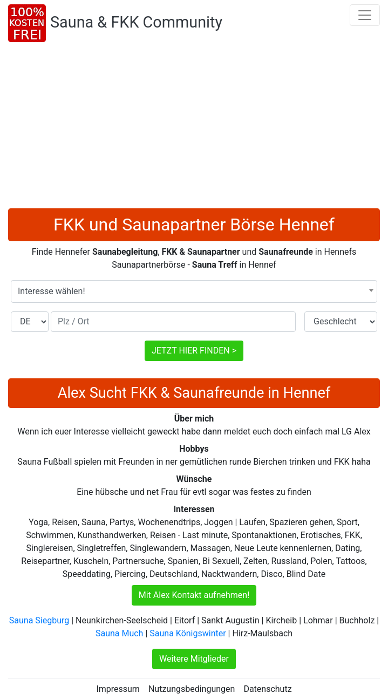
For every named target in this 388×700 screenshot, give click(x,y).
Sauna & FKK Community (136, 22)
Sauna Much (120, 633)
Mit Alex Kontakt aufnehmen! (194, 595)
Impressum (118, 689)
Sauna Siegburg (39, 620)
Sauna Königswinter (187, 633)
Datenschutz (267, 689)
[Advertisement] (194, 127)
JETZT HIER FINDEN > (194, 350)
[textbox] (194, 291)
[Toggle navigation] (365, 15)
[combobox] (194, 291)
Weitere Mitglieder (194, 659)
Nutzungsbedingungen (191, 689)
